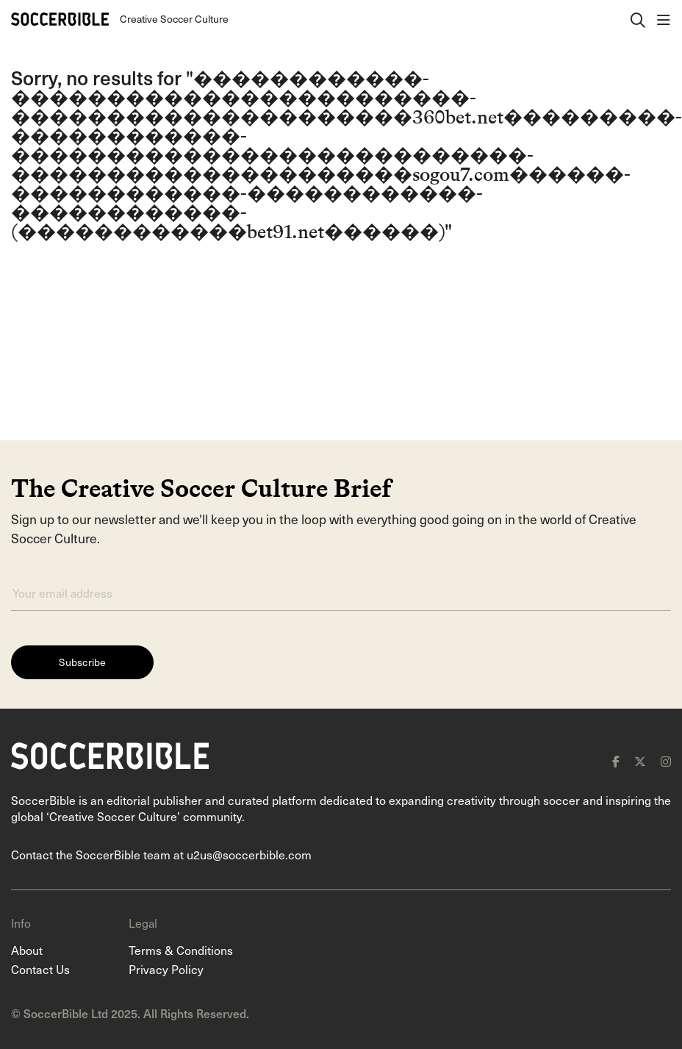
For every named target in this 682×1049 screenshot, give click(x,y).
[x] (640, 761)
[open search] (638, 19)
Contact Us (40, 969)
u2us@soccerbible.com (249, 854)
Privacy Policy (166, 969)
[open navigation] (663, 19)
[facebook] (616, 761)
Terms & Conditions (181, 950)
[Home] (60, 19)
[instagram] (666, 761)
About (27, 950)
